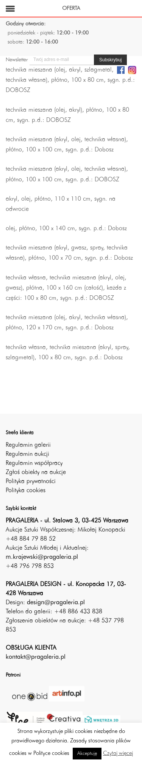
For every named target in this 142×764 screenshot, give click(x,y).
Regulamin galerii (28, 445)
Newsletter (17, 59)
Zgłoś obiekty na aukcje (36, 472)
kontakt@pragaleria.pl (36, 657)
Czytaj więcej (118, 753)
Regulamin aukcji (27, 454)
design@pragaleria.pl (56, 603)
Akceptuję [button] (87, 753)
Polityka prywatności (31, 482)
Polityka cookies (25, 491)
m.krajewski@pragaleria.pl (42, 557)
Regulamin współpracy (34, 463)
